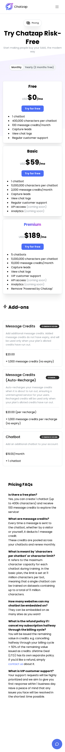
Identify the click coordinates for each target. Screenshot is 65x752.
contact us (15, 664)
